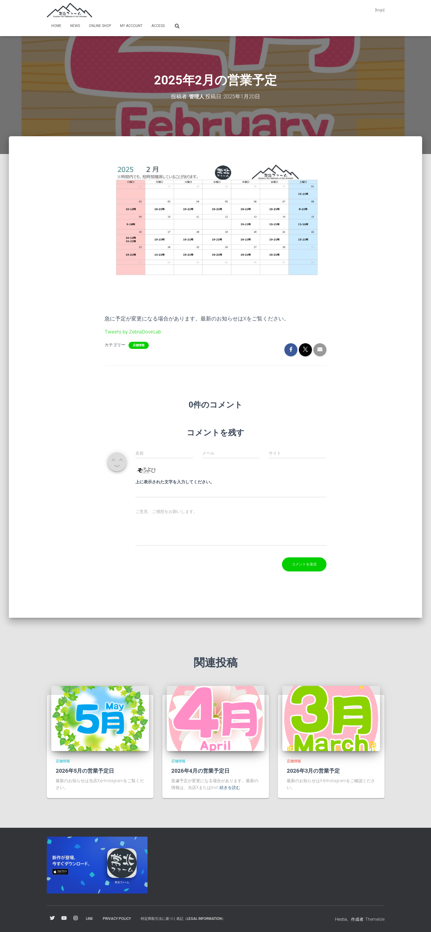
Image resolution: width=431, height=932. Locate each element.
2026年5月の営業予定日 (85, 770)
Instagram (76, 918)
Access (158, 26)
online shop (100, 26)
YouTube (64, 918)
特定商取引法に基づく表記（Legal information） (183, 918)
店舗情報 (139, 345)
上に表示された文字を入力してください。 (174, 481)
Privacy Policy (117, 918)
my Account (131, 26)
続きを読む (229, 787)
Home (56, 26)
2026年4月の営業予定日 (200, 770)
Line (89, 918)
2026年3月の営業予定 (313, 770)
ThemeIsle (374, 919)
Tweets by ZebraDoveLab (134, 331)
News (75, 26)
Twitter (52, 918)
